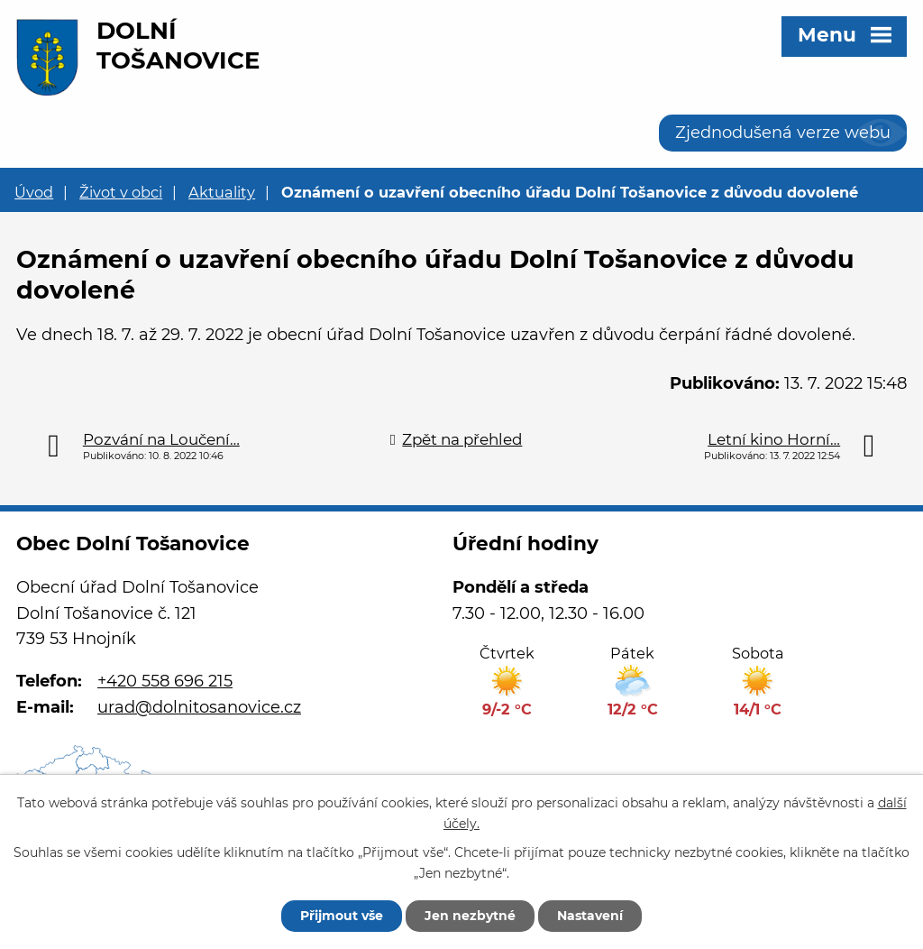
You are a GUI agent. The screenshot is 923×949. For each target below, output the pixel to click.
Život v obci (120, 192)
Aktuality (221, 192)
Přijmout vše (341, 916)
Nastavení (590, 916)
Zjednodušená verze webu (783, 133)
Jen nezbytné (470, 916)
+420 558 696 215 (165, 681)
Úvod (33, 192)
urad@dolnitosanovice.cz (199, 707)
